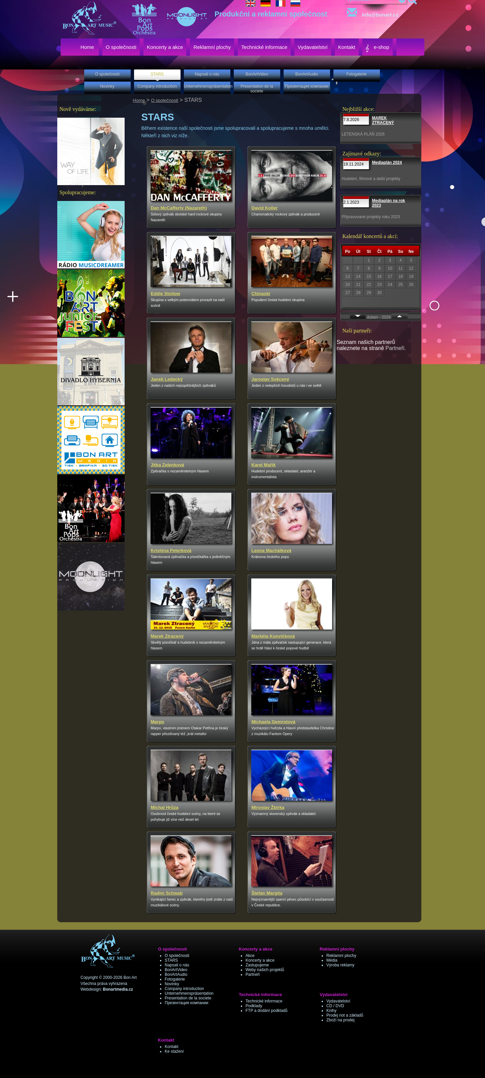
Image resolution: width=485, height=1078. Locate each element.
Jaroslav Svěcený (270, 379)
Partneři (253, 974)
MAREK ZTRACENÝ (383, 120)
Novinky (172, 984)
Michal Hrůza (165, 807)
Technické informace (264, 1001)
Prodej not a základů (344, 1015)
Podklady (254, 1005)
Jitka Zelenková (167, 464)
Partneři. (396, 348)
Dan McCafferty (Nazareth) (179, 207)
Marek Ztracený (167, 636)
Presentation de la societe (188, 998)
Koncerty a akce (260, 960)
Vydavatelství (338, 1001)
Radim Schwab (167, 893)
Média (331, 960)
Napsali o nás (177, 965)
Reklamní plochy (341, 955)
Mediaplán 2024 (387, 162)
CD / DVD (335, 1005)
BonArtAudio (176, 974)
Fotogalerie (175, 979)
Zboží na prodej (340, 1020)
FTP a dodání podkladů (267, 1010)
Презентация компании (186, 1002)
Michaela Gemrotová (273, 721)
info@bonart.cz (371, 13)
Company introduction (184, 988)
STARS (171, 960)
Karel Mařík (264, 464)
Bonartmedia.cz (118, 989)
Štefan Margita (267, 893)
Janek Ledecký (167, 379)
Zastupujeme (257, 965)
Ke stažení (174, 1051)
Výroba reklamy (340, 965)
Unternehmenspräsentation (189, 993)
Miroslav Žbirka (268, 807)
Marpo (157, 721)
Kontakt (172, 1046)
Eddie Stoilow (165, 293)
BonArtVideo (176, 969)
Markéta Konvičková (273, 636)
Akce (250, 955)
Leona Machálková (272, 550)
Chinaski (261, 293)
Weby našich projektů (265, 969)
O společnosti (164, 100)
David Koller (265, 207)
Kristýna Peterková (171, 550)
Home (139, 100)
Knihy (331, 1010)
